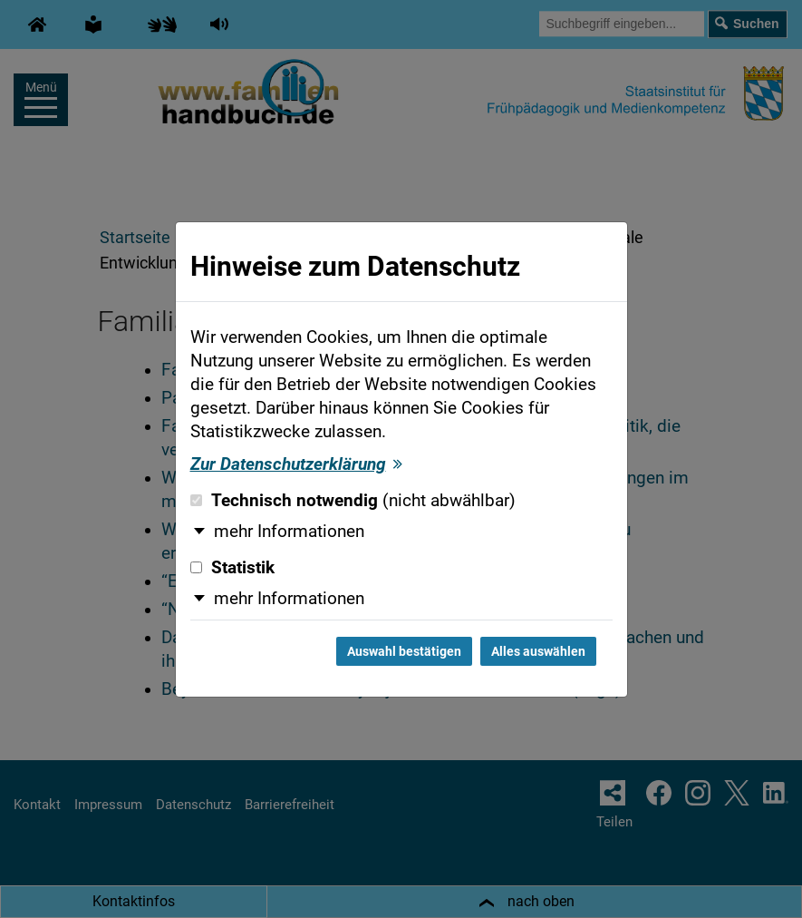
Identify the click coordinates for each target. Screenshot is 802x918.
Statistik (232, 568)
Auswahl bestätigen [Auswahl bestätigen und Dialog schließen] (404, 651)
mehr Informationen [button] (289, 532)
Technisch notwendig (353, 501)
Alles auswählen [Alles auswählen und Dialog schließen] (538, 651)
